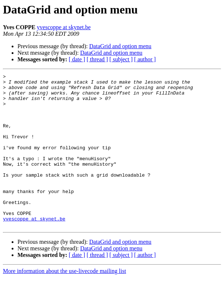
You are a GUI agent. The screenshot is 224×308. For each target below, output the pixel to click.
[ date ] (77, 59)
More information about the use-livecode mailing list (64, 302)
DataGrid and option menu (120, 46)
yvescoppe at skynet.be (64, 27)
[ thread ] (97, 59)
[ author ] (145, 59)
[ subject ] (121, 59)
